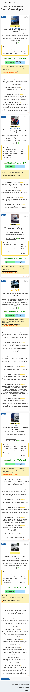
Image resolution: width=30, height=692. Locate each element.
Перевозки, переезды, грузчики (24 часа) (15, 131)
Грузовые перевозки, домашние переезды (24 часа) (15, 228)
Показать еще (4, 679)
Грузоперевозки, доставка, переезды (15, 556)
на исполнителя (10, 72)
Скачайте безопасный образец (9, 71)
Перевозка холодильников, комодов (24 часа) (15, 294)
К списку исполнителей (9, 2)
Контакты (27, 690)
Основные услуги (10, 42)
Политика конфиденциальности (22, 687)
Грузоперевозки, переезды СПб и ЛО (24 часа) (15, 30)
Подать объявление (25, 685)
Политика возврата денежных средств (21, 688)
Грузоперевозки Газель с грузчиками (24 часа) (15, 428)
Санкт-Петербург (26, 17)
